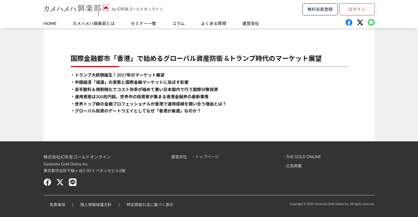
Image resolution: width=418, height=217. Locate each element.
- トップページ (206, 156)
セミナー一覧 (143, 23)
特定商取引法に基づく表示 (149, 204)
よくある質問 (213, 23)
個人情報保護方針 (95, 204)
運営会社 (250, 23)
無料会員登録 (320, 9)
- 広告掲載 (293, 165)
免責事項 (57, 204)
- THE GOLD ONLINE (302, 156)
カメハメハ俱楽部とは (94, 23)
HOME (50, 23)
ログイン (356, 9)
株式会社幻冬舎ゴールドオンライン (77, 156)
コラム (178, 23)
